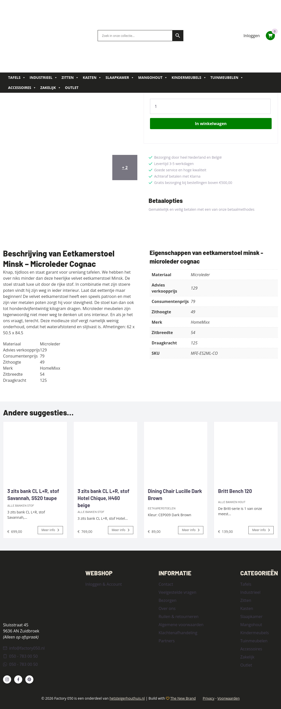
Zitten (70, 78)
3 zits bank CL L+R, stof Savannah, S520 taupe (33, 494)
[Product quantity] (210, 106)
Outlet (72, 87)
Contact (166, 584)
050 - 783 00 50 (20, 656)
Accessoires (22, 88)
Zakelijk (50, 88)
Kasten (92, 78)
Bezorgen (167, 600)
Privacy (208, 698)
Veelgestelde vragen (177, 592)
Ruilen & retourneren (179, 616)
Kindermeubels (188, 78)
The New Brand (183, 698)
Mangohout (152, 78)
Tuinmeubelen (227, 78)
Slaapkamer (119, 78)
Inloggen (252, 35)
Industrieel (43, 78)
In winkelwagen (211, 123)
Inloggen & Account (103, 584)
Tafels (17, 78)
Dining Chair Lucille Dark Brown (175, 494)
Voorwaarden (228, 698)
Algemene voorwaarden (181, 624)
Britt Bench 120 (235, 491)
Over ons (167, 608)
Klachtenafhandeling (178, 632)
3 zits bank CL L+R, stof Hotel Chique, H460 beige (103, 498)
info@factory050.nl (24, 648)
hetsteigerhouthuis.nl (127, 698)
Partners (167, 641)
